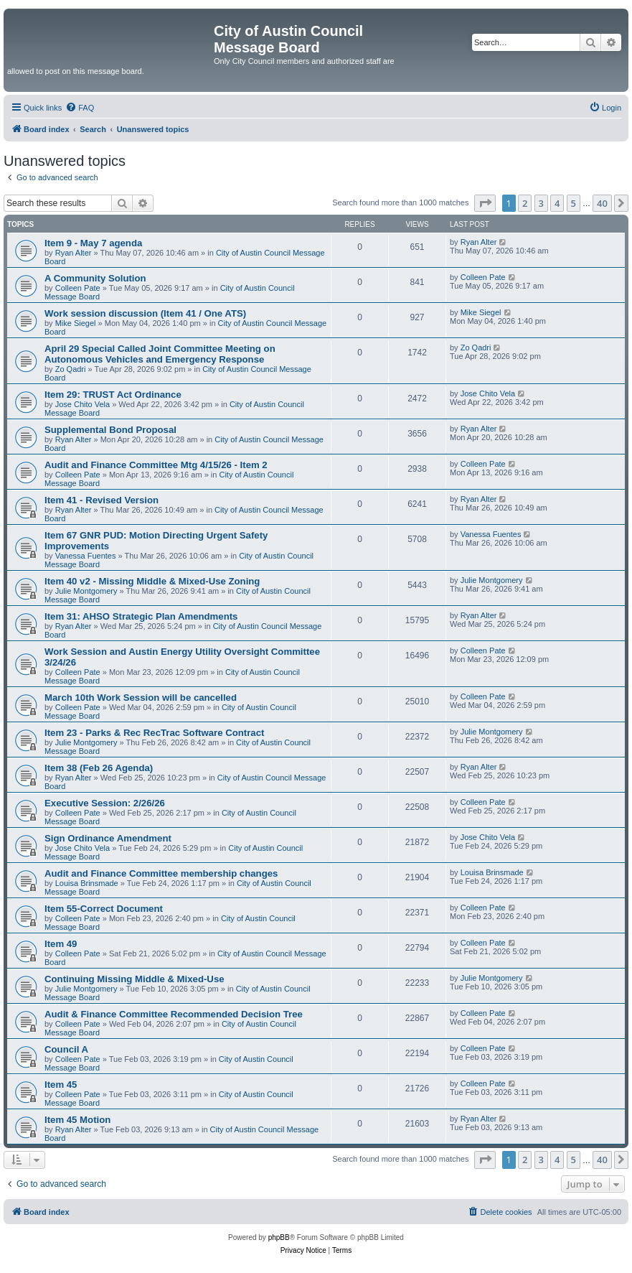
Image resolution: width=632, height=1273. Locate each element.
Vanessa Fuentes (85, 555)
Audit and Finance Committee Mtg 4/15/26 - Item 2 (156, 465)
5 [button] (573, 203)
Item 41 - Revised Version (101, 500)
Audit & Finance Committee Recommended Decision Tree (173, 1014)
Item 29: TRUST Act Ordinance (112, 394)
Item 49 (60, 943)
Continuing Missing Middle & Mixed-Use (134, 979)
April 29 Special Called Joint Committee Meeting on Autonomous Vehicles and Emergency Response (159, 354)
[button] (485, 203)
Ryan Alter (73, 252)
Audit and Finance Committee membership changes (161, 873)
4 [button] (557, 203)
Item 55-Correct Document (103, 908)
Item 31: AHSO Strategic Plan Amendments (140, 616)
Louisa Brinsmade (86, 883)
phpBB (279, 1237)
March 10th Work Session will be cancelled (140, 697)
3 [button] (541, 203)
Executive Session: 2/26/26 (104, 803)
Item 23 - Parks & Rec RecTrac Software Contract (154, 732)
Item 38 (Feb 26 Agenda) (98, 768)
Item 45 (60, 1084)
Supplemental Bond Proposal (110, 429)
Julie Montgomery (86, 591)
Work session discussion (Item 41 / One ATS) (145, 313)
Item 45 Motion (77, 1119)
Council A (66, 1049)
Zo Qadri (70, 369)
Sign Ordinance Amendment (107, 838)
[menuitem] (79, 107)
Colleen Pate (77, 288)
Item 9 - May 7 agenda (93, 243)
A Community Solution (95, 278)
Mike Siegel (75, 323)
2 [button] (524, 203)
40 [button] (602, 203)
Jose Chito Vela (82, 404)
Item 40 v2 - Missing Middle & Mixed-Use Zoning (152, 581)
